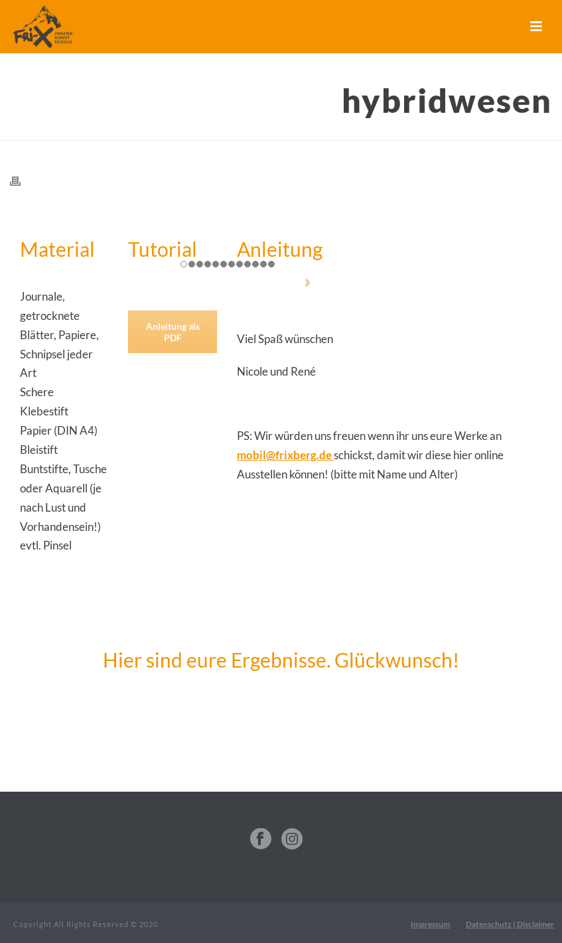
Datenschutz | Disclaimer (510, 924)
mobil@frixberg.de (285, 455)
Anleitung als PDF (173, 332)
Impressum (430, 924)
